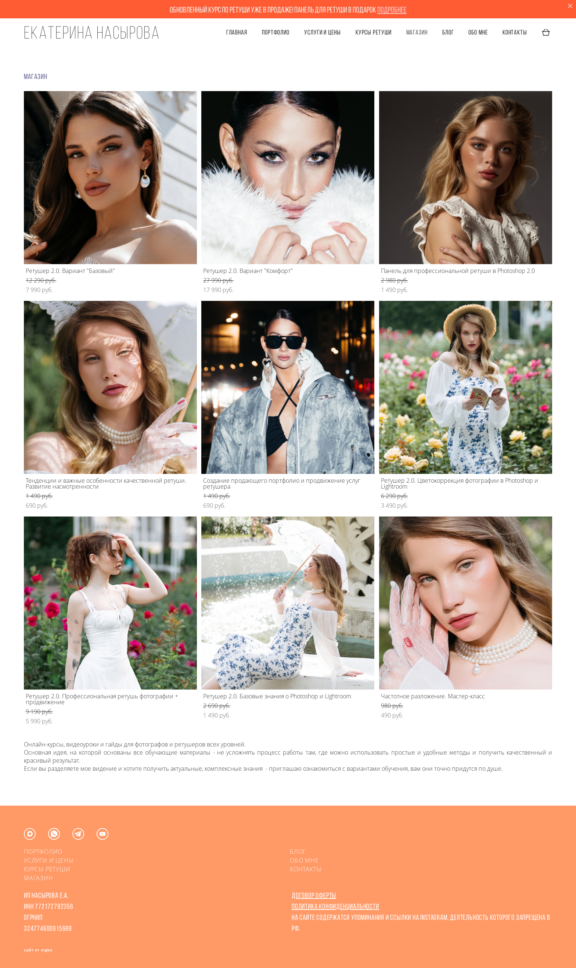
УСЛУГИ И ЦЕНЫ (322, 32)
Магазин (417, 32)
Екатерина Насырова (92, 33)
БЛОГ (448, 32)
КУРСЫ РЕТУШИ (374, 32)
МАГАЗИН (38, 878)
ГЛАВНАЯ (236, 32)
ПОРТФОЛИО (275, 32)
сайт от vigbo (38, 950)
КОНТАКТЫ (515, 32)
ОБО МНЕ (477, 32)
